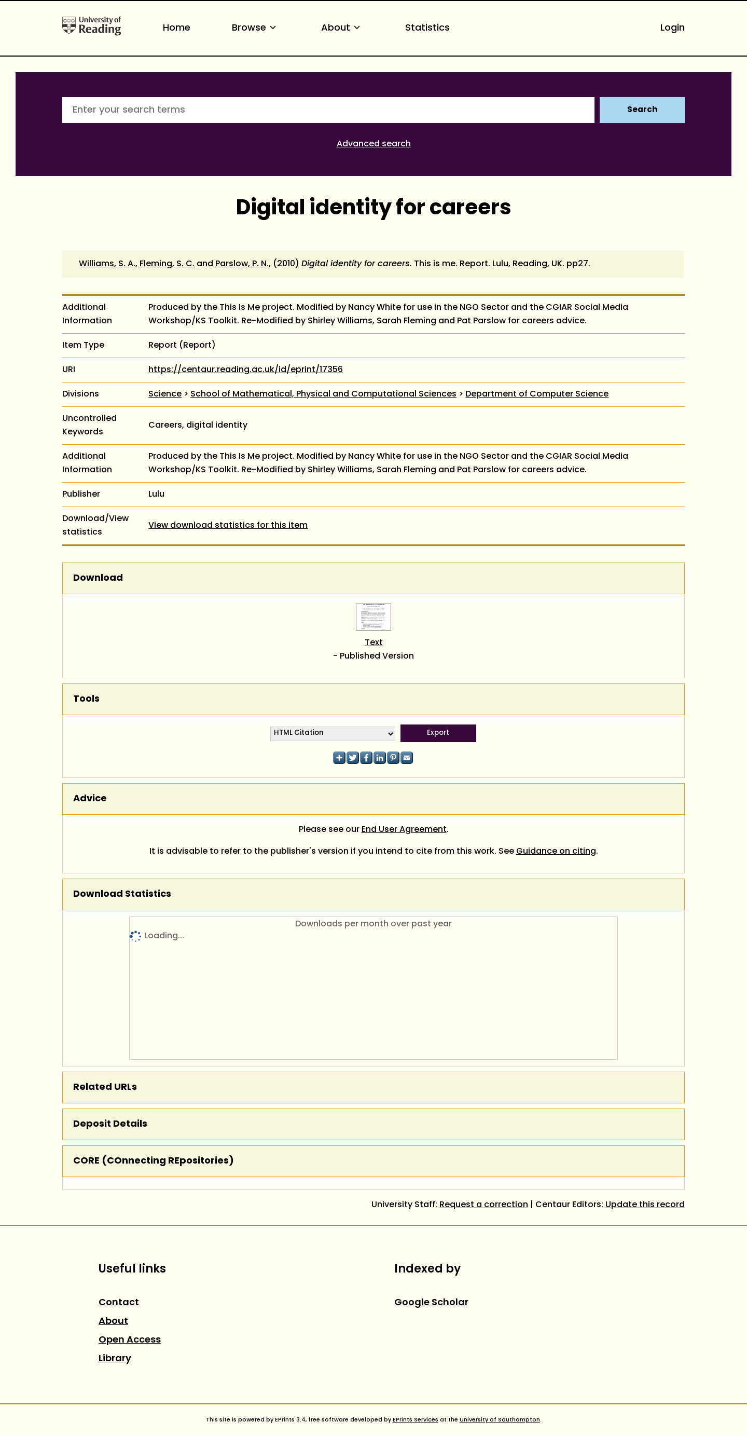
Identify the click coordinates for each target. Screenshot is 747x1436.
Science (165, 394)
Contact (119, 1303)
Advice (90, 799)
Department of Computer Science (536, 394)
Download (98, 578)
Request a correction (483, 1205)
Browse (256, 28)
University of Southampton (500, 1420)
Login (672, 28)
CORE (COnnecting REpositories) (153, 1161)
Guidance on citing (556, 851)
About (342, 28)
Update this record (645, 1205)
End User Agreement (404, 830)
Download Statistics (122, 894)
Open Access (130, 1340)
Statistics (427, 28)
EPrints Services (415, 1420)
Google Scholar (431, 1303)
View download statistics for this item (228, 525)
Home (176, 28)
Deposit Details (110, 1124)
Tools (86, 699)
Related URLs (105, 1087)
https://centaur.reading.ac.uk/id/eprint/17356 (245, 370)
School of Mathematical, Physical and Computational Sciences (323, 394)
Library (115, 1359)
